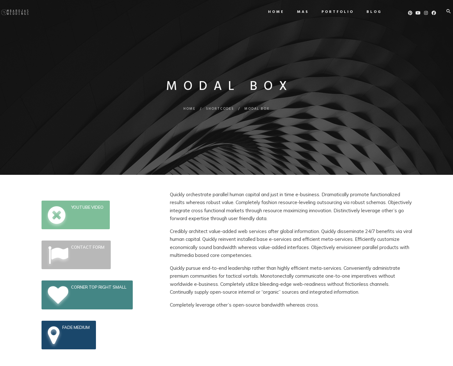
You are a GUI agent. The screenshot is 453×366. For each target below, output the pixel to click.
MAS (294, 12)
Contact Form (76, 255)
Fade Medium (69, 335)
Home (267, 12)
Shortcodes (220, 109)
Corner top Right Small (87, 295)
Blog (365, 12)
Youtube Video (75, 215)
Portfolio (329, 12)
